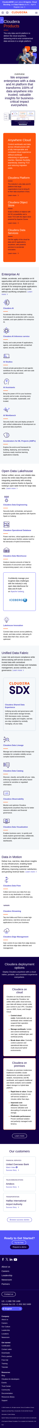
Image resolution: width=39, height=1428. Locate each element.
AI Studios (7, 362)
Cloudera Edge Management (15, 937)
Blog (3, 1375)
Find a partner (7, 1356)
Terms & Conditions (25, 1407)
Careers (5, 1271)
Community (6, 1390)
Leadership (7, 1275)
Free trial (5, 1360)
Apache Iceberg (17, 591)
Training (4, 1363)
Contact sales (7, 1349)
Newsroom (7, 1279)
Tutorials (5, 1367)
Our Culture (6, 1327)
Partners (6, 1284)
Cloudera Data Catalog (13, 771)
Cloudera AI (8, 308)
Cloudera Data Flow (12, 886)
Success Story (11, 1170)
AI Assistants (9, 387)
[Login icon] (3, 13)
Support (4, 1400)
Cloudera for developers (10, 1379)
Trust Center (6, 1386)
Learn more (13, 195)
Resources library (8, 1397)
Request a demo (19, 1247)
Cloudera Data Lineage (13, 745)
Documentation (7, 1393)
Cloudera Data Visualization (15, 827)
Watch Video (11, 1167)
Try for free (19, 1243)
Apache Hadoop (5, 1417)
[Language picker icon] (7, 13)
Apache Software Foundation (11, 1421)
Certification (6, 1346)
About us (6, 1266)
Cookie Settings (11, 1414)
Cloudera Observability (13, 799)
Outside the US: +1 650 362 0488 (16, 1304)
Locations (5, 1334)
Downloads (6, 1353)
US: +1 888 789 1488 (11, 1301)
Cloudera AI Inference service (16, 336)
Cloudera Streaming (12, 911)
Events (4, 1383)
